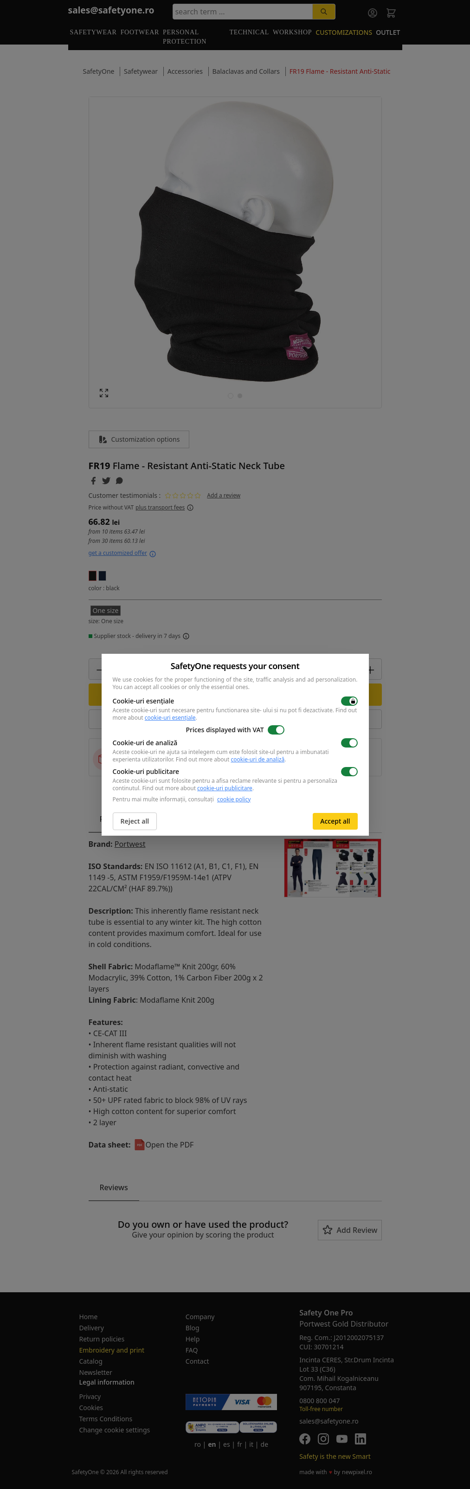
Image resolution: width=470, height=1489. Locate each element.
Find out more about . (231, 759)
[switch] (349, 701)
